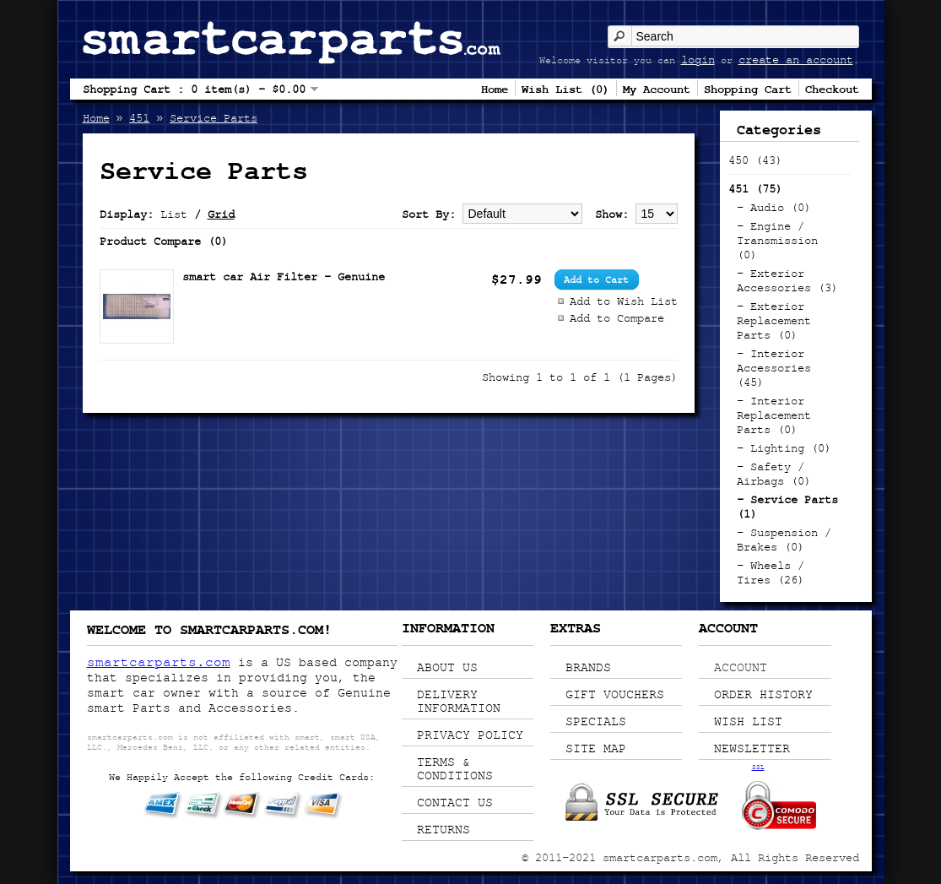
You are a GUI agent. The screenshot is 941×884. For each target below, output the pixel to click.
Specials (595, 721)
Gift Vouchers (614, 694)
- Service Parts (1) (787, 506)
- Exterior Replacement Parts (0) (774, 320)
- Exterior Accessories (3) (787, 280)
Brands (588, 667)
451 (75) (755, 189)
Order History (763, 694)
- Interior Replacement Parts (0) (774, 415)
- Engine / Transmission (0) (777, 240)
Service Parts (213, 118)
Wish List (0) (565, 88)
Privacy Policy (470, 734)
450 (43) (755, 160)
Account (740, 667)
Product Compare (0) (164, 241)
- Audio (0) (774, 207)
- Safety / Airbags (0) (774, 473)
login (698, 59)
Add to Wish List (624, 301)
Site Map (595, 748)
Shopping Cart (748, 88)
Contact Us (455, 802)
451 (139, 118)
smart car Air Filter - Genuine (283, 276)
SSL (758, 766)
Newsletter (752, 748)
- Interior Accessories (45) (774, 367)
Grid (221, 214)
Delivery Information (458, 700)
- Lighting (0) (784, 448)
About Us (447, 667)
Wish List (748, 721)
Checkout (832, 88)
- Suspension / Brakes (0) (784, 539)
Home (494, 88)
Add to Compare (617, 318)
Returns (443, 829)
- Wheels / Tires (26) (770, 572)
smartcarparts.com (158, 662)
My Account (656, 88)
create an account (795, 59)
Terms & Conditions (455, 768)
